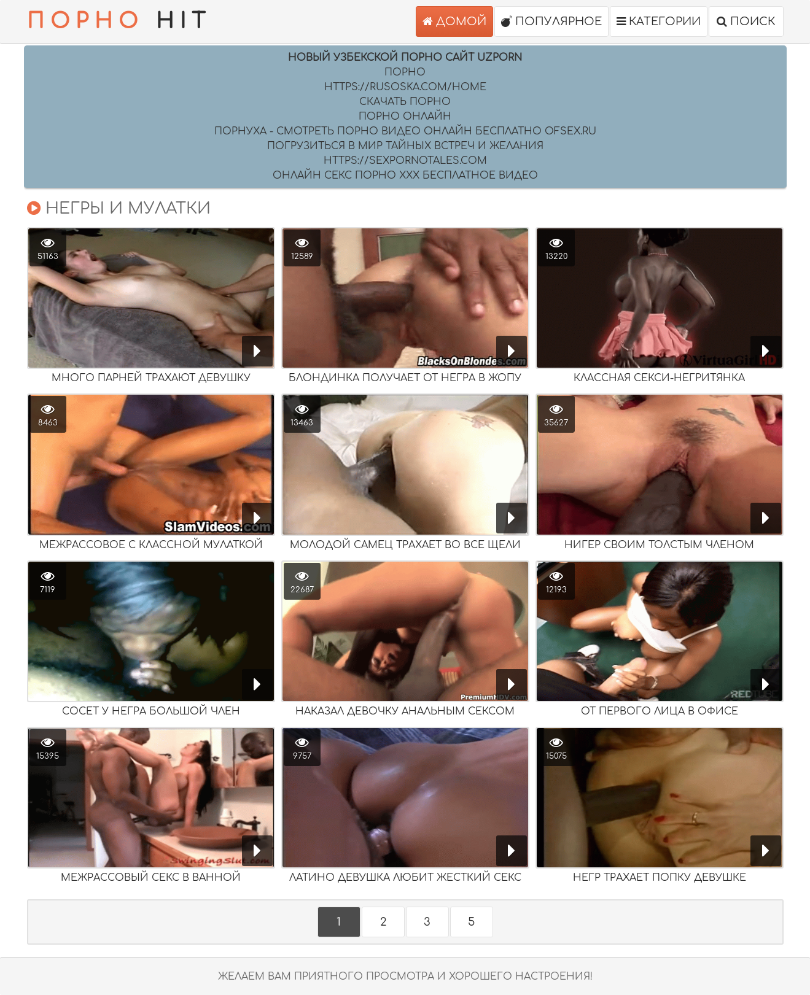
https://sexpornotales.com (405, 160)
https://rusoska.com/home (405, 87)
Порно (405, 72)
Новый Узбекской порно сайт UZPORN (405, 57)
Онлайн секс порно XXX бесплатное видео (405, 175)
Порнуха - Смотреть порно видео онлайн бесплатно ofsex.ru (405, 131)
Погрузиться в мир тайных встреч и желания (405, 146)
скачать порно (405, 101)
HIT (119, 21)
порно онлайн (405, 116)
